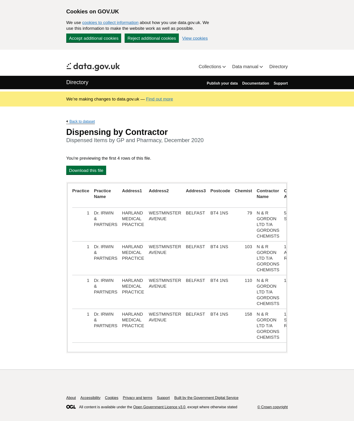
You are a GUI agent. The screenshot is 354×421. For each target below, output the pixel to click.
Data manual (246, 66)
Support (281, 83)
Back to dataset (82, 121)
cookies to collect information (110, 22)
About (71, 398)
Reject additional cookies (151, 38)
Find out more (159, 99)
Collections (210, 66)
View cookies (195, 38)
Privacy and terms (137, 398)
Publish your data (222, 83)
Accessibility (90, 398)
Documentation (255, 83)
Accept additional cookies (93, 38)
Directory (278, 66)
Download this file (86, 170)
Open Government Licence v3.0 (159, 407)
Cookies (111, 398)
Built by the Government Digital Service (206, 398)
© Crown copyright (272, 407)
